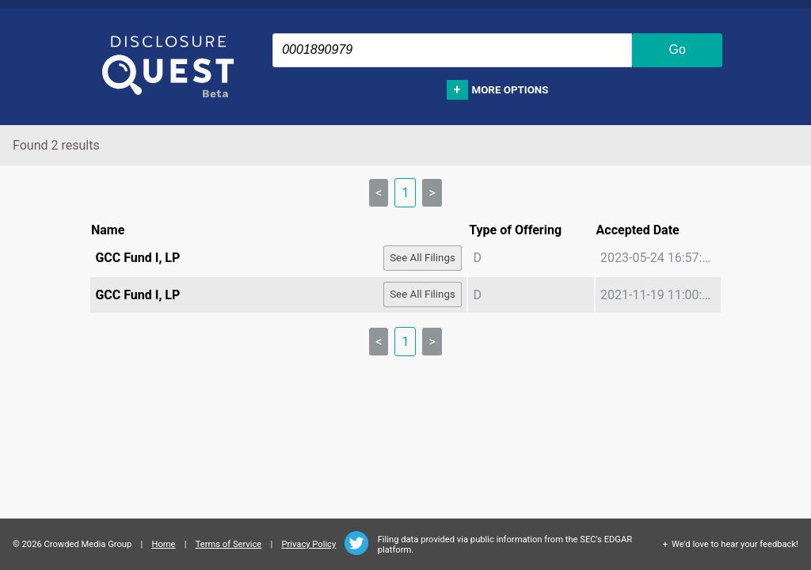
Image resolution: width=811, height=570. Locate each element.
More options (510, 90)
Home (163, 544)
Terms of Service (229, 544)
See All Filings (422, 258)
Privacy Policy (308, 544)
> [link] (431, 192)
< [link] (378, 192)
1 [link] (405, 192)
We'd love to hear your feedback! (735, 544)
